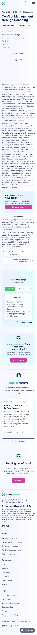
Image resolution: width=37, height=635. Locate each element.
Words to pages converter (11, 550)
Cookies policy (7, 607)
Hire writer (18, 480)
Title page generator (9, 554)
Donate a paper (7, 577)
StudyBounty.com (9, 621)
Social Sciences (9, 26)
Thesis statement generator (12, 542)
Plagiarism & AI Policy (10, 615)
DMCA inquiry (7, 580)
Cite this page (26, 12)
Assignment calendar (9, 538)
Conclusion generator (10, 546)
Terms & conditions (9, 595)
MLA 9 (21, 289)
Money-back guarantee (10, 603)
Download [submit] (18, 53)
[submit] (27, 3)
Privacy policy (7, 599)
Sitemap (5, 584)
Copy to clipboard (24, 322)
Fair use (5, 611)
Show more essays (18, 441)
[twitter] (7, 526)
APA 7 (10, 289)
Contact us (6, 573)
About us (5, 569)
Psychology (24, 26)
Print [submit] (18, 60)
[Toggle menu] (33, 3)
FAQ (3, 565)
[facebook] (3, 526)
